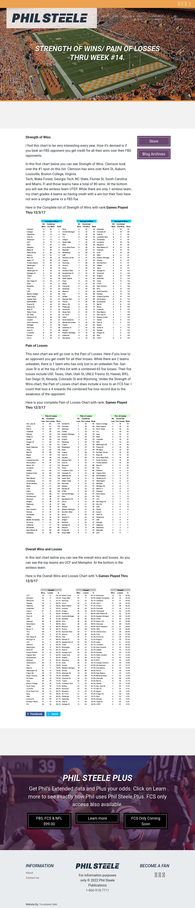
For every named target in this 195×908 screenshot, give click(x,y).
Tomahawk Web (48, 904)
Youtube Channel (156, 18)
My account (179, 18)
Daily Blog (140, 18)
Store (115, 16)
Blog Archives (153, 154)
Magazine (127, 16)
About (105, 16)
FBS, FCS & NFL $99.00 (49, 821)
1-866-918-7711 (97, 890)
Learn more (97, 818)
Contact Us (32, 877)
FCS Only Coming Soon (145, 821)
